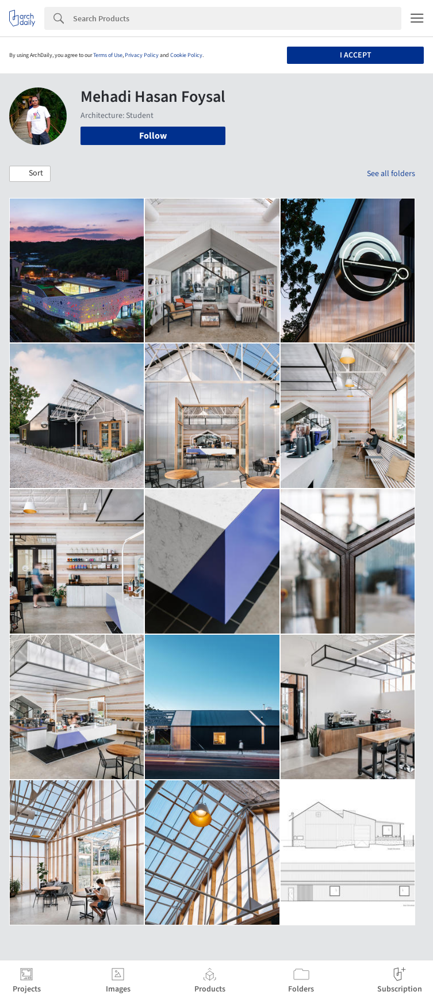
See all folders (391, 174)
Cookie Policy (186, 55)
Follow (153, 135)
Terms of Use (107, 55)
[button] (30, 174)
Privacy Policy (142, 55)
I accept (355, 55)
